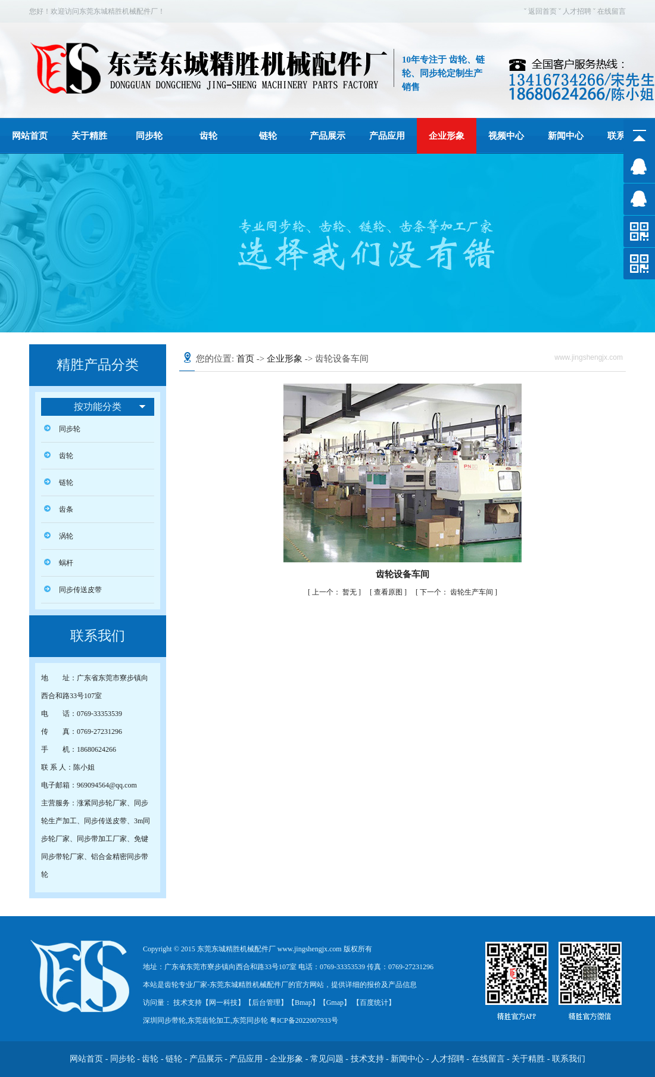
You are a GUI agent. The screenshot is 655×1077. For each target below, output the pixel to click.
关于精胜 (89, 136)
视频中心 (506, 136)
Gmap (335, 1002)
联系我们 (568, 1058)
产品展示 (327, 136)
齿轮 (208, 136)
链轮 (268, 136)
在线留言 (611, 11)
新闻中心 (566, 136)
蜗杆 (66, 563)
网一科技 (223, 1002)
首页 (245, 358)
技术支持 (367, 1058)
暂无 (335, 592)
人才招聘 (577, 11)
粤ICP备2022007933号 (303, 1020)
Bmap (303, 1002)
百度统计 (374, 1002)
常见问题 (327, 1058)
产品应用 (387, 136)
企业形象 (446, 136)
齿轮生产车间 (457, 592)
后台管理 (266, 1002)
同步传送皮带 (80, 590)
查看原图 (389, 592)
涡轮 (66, 536)
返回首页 (542, 11)
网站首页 (30, 136)
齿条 (66, 509)
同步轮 (149, 136)
